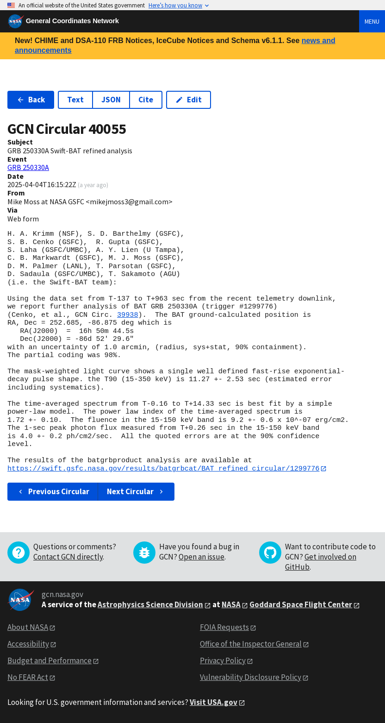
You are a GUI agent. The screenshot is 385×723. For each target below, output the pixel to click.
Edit (188, 99)
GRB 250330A (28, 167)
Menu (372, 21)
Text (75, 99)
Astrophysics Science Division (150, 605)
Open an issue (201, 557)
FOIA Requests (224, 627)
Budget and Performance (49, 660)
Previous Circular (53, 491)
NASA (231, 605)
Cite (145, 99)
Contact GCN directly (68, 557)
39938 (127, 315)
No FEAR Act (27, 677)
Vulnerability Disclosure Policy (250, 677)
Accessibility (28, 644)
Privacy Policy (223, 660)
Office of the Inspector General (251, 644)
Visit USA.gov (213, 702)
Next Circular (136, 491)
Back (31, 99)
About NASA (27, 627)
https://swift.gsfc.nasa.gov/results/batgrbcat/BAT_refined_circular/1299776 (163, 468)
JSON (111, 99)
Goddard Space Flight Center (300, 605)
